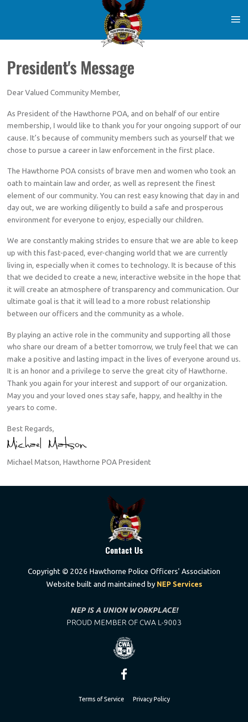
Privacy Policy (151, 699)
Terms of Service (101, 699)
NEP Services (178, 584)
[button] (235, 19)
